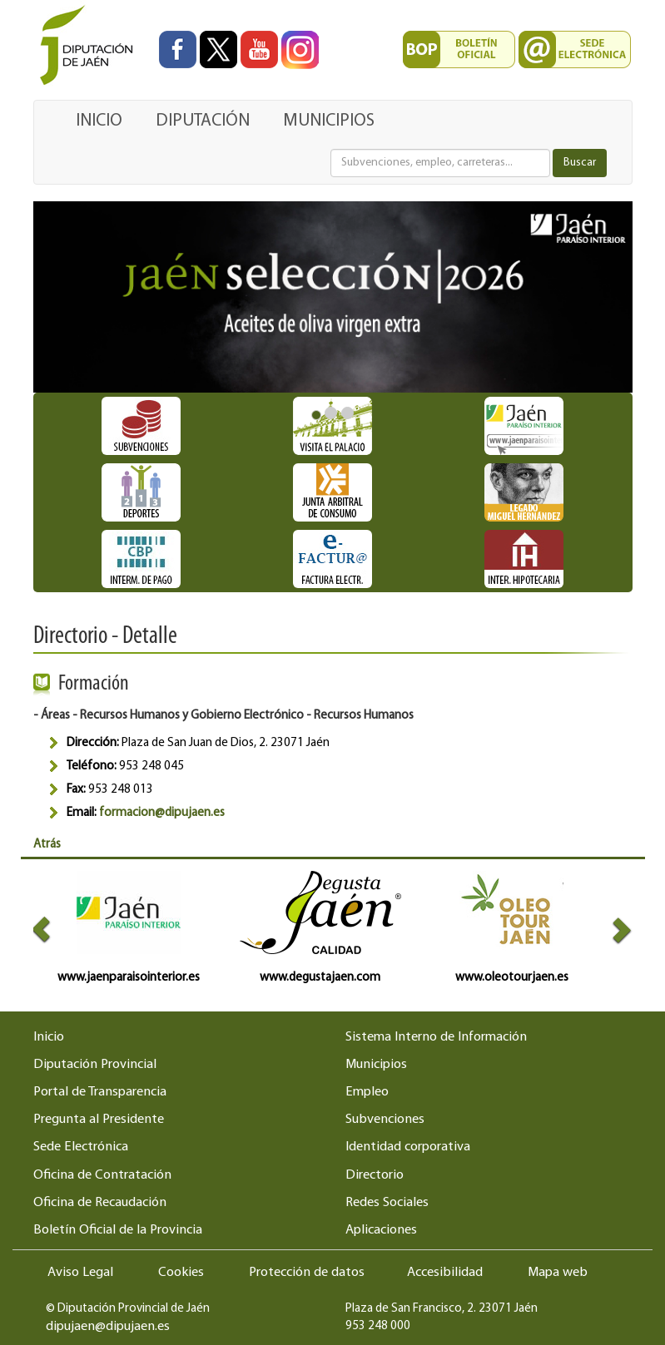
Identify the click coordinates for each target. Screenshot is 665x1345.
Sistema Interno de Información (436, 1037)
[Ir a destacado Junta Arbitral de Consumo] (332, 492)
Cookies (181, 1272)
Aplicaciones (381, 1230)
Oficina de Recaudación (99, 1202)
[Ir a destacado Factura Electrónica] (332, 559)
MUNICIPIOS (329, 121)
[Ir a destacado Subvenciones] (141, 426)
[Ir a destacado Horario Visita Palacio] (332, 426)
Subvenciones (384, 1119)
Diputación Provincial (94, 1064)
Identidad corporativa (407, 1147)
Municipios (376, 1064)
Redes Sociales (387, 1202)
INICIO (99, 121)
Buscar (579, 162)
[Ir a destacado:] (333, 297)
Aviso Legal (80, 1272)
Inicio (48, 1037)
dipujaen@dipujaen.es (108, 1326)
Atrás (47, 844)
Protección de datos (307, 1272)
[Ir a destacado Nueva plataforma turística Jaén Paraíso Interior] (524, 426)
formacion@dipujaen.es (162, 813)
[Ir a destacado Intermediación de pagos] (141, 559)
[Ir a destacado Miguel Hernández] (524, 492)
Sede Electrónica (80, 1147)
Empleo (367, 1092)
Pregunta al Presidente (98, 1119)
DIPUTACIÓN (203, 121)
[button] (48, 928)
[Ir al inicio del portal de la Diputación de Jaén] (90, 46)
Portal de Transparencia (99, 1092)
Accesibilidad (445, 1272)
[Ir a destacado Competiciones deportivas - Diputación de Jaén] (141, 492)
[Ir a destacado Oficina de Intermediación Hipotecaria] (524, 559)
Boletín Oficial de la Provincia (117, 1230)
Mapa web (558, 1272)
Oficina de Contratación (102, 1175)
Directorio (374, 1175)
